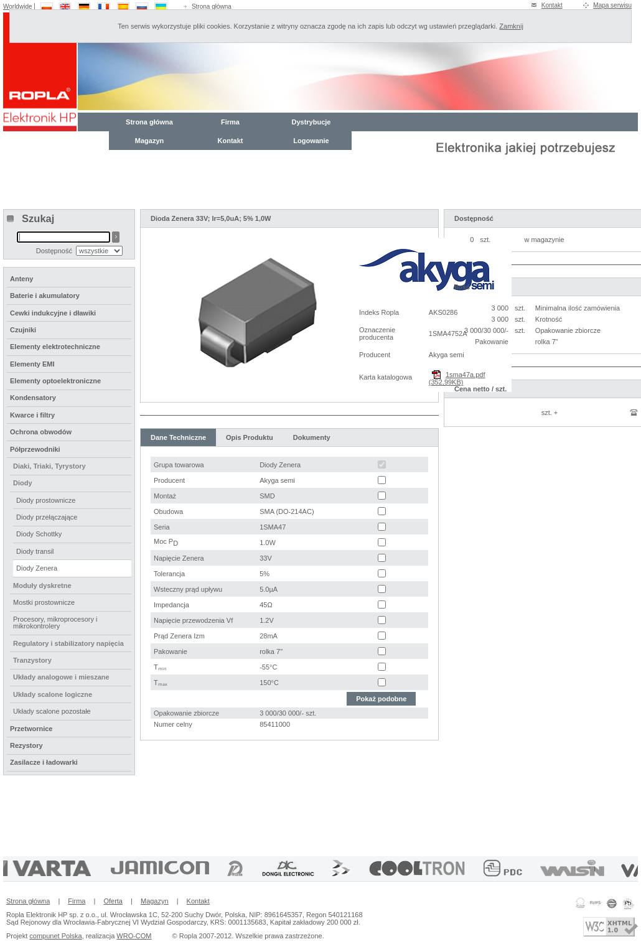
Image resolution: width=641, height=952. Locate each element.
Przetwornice (31, 728)
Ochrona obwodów (41, 432)
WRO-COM (133, 936)
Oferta (113, 901)
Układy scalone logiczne (52, 694)
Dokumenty (311, 437)
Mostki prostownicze (44, 602)
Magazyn (149, 140)
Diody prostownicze (45, 500)
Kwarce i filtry (32, 415)
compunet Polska (55, 936)
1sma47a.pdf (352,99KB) (457, 378)
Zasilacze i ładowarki (44, 762)
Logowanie (311, 140)
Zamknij (511, 26)
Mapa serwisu (612, 5)
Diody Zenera (36, 568)
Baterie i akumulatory (45, 295)
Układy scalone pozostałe (52, 711)
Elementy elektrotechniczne (55, 346)
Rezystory (26, 745)
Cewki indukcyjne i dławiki (53, 313)
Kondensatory (33, 397)
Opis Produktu (249, 437)
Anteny (21, 278)
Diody (22, 483)
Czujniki (23, 330)
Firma (230, 122)
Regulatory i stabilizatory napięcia (68, 643)
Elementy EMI (32, 364)
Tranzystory (32, 660)
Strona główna (212, 6)
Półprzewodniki (35, 449)
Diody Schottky (39, 534)
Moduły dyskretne (42, 585)
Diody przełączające (46, 517)
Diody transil (35, 551)
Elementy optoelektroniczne (55, 381)
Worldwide (17, 6)
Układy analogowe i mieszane (61, 677)
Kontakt (552, 5)
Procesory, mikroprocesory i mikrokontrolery (55, 622)
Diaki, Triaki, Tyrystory (49, 466)
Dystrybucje (311, 122)
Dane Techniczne (178, 437)
